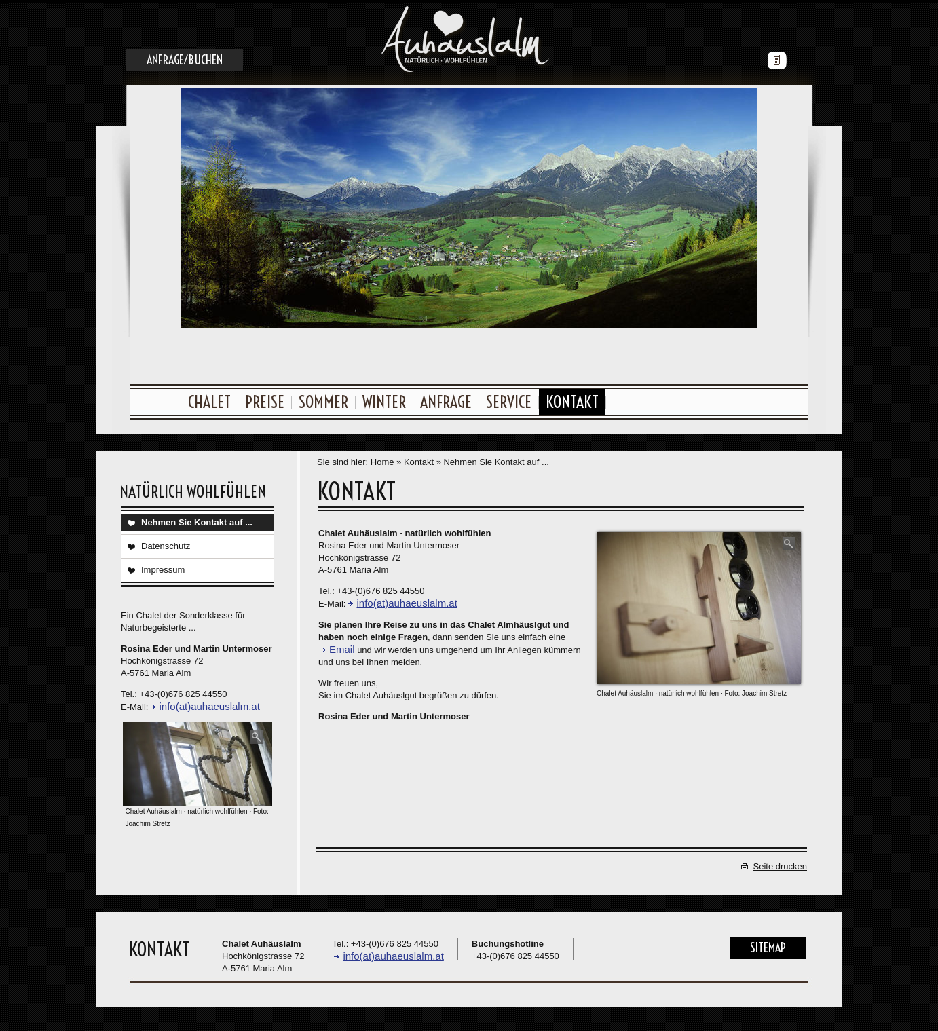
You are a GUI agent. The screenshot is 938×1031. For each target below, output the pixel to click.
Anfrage (446, 399)
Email (342, 646)
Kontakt (572, 399)
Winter (384, 399)
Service (508, 399)
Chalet (209, 399)
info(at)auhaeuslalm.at (209, 703)
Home (382, 459)
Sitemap (768, 945)
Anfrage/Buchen (185, 57)
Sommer (323, 399)
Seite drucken (780, 864)
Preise (264, 399)
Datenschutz (165, 543)
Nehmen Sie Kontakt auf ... (196, 519)
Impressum (163, 567)
